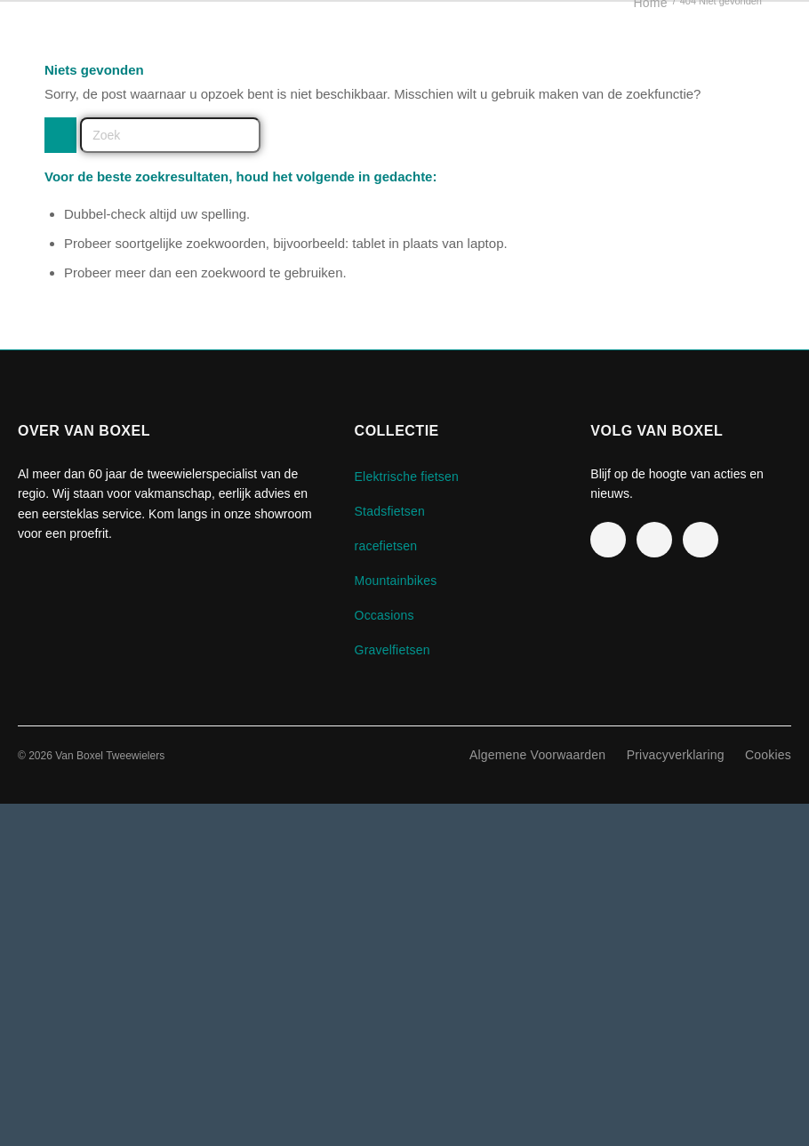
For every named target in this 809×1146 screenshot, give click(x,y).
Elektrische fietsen (407, 476)
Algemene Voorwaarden (537, 755)
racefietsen (386, 546)
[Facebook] (608, 539)
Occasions (384, 615)
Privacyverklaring (676, 755)
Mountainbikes (396, 580)
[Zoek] (170, 135)
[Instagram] (654, 539)
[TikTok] (700, 539)
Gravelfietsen (392, 650)
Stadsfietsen (390, 511)
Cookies (768, 755)
